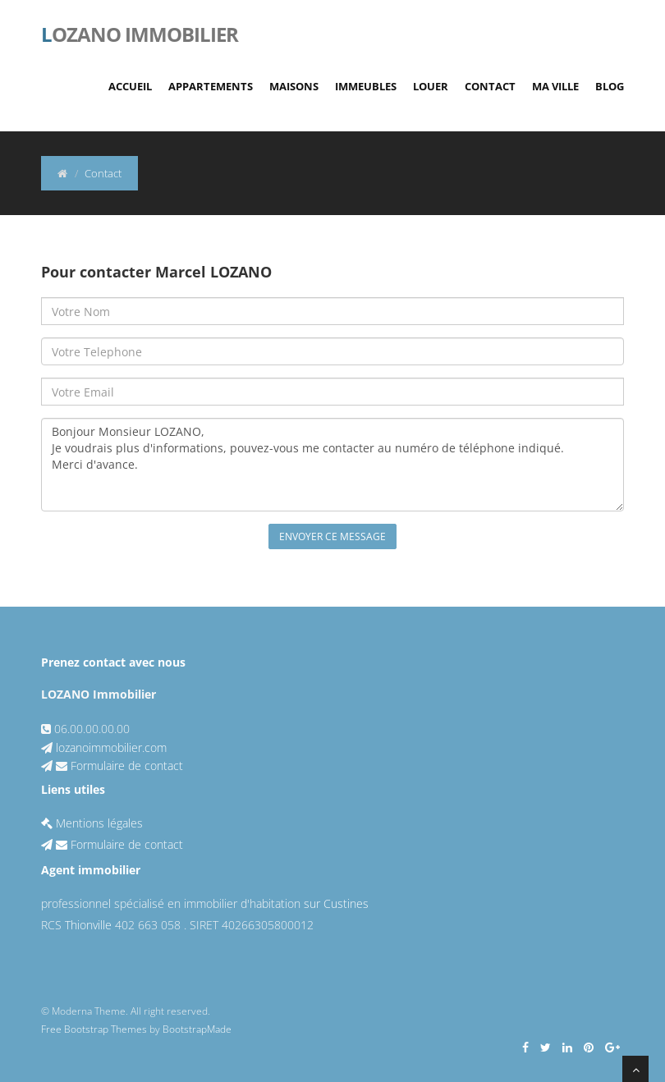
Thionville (88, 925)
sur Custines (336, 903)
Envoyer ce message (332, 536)
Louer (430, 86)
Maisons (294, 86)
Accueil (130, 86)
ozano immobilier (139, 33)
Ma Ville (555, 86)
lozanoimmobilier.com (111, 747)
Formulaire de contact (127, 765)
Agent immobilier (90, 870)
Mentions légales (92, 823)
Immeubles (366, 86)
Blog (609, 86)
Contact (490, 86)
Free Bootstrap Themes (94, 1029)
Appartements (210, 86)
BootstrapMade (197, 1029)
